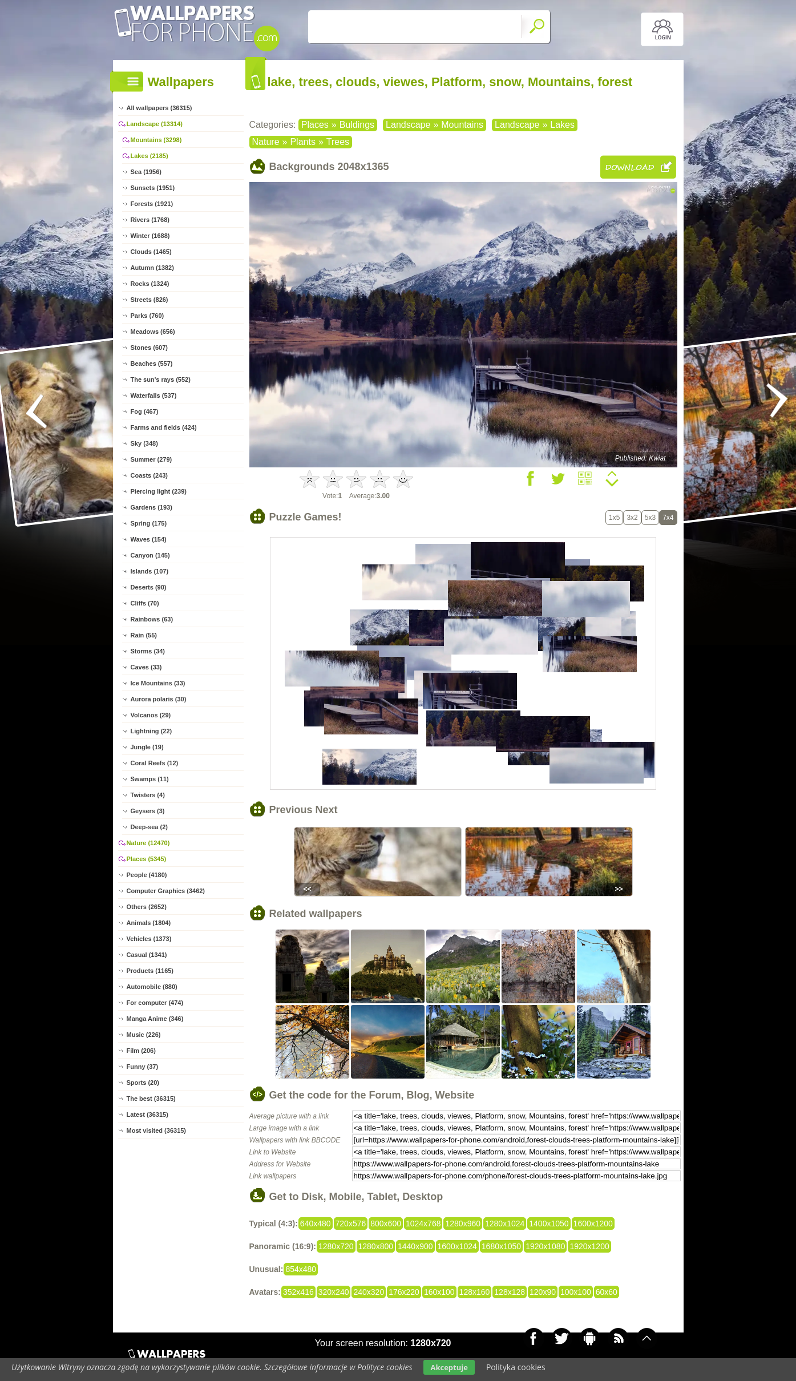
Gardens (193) (151, 507)
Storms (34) (148, 651)
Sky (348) (144, 443)
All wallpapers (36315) (159, 107)
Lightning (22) (151, 731)
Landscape (408, 125)
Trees (337, 142)
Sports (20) (143, 1082)
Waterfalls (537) (154, 395)
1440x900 (415, 1246)
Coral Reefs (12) (155, 763)
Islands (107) (150, 571)
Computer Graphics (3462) (166, 890)
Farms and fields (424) (164, 427)
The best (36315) (151, 1098)
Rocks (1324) (150, 283)
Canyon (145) (150, 555)
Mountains (462, 125)
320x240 (333, 1292)
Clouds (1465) (151, 251)
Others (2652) (147, 906)
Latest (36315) (147, 1114)
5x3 (650, 518)
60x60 (606, 1292)
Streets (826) (149, 299)
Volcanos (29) (151, 715)
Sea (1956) (146, 171)
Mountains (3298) (156, 139)
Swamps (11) (150, 779)
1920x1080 (545, 1246)
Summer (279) (151, 459)
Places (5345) (147, 858)
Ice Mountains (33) (158, 683)
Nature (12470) (148, 842)
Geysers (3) (148, 810)
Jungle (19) (147, 747)
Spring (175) (149, 523)
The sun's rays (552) (161, 379)
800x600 (385, 1223)
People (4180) (147, 874)
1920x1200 (589, 1246)
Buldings (357, 125)
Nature (266, 142)
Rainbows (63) (152, 619)
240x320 (368, 1292)
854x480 (300, 1269)
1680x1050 (501, 1246)
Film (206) (141, 1050)
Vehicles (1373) (149, 938)
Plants (302, 142)
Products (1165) (150, 970)
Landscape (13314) (155, 123)
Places (315, 125)
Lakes (562, 125)
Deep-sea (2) (149, 826)
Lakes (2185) (149, 155)
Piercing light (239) (159, 491)
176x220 (404, 1292)
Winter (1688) (150, 235)
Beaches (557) (152, 363)
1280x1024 (504, 1223)
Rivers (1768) (150, 219)
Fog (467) (145, 411)
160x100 (439, 1292)
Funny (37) (143, 1066)
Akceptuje (448, 1367)
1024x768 (423, 1223)
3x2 (632, 518)
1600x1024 (457, 1246)
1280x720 (336, 1246)
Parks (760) (147, 315)
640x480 (315, 1223)
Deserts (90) (149, 587)
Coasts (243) (149, 475)
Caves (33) (146, 667)
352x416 (298, 1292)
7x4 (667, 518)
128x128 (509, 1292)
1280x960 (462, 1223)
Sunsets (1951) (153, 187)
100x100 (575, 1292)
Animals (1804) (149, 922)
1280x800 (376, 1246)
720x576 (351, 1223)
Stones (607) (149, 347)
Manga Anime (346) (155, 1018)
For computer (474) (155, 1002)
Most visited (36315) (157, 1130)
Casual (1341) (147, 954)
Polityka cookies (516, 1367)
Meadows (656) (153, 331)
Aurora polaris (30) (159, 699)
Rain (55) (144, 635)
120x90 (543, 1292)
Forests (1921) (152, 203)
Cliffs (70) (145, 603)
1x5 (614, 518)
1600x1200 (593, 1223)
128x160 (474, 1292)
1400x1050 (548, 1223)
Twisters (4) (148, 795)
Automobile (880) (152, 986)
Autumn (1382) (152, 267)
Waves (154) (149, 539)
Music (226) (144, 1034)
